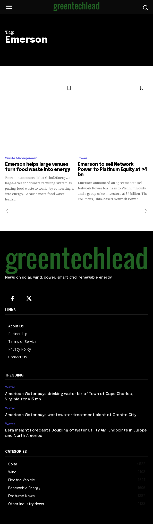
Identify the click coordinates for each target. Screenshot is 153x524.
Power (82, 158)
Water (10, 387)
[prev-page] (9, 211)
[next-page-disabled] (144, 211)
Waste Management (21, 158)
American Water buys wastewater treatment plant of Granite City (70, 415)
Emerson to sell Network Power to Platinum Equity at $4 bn (112, 169)
